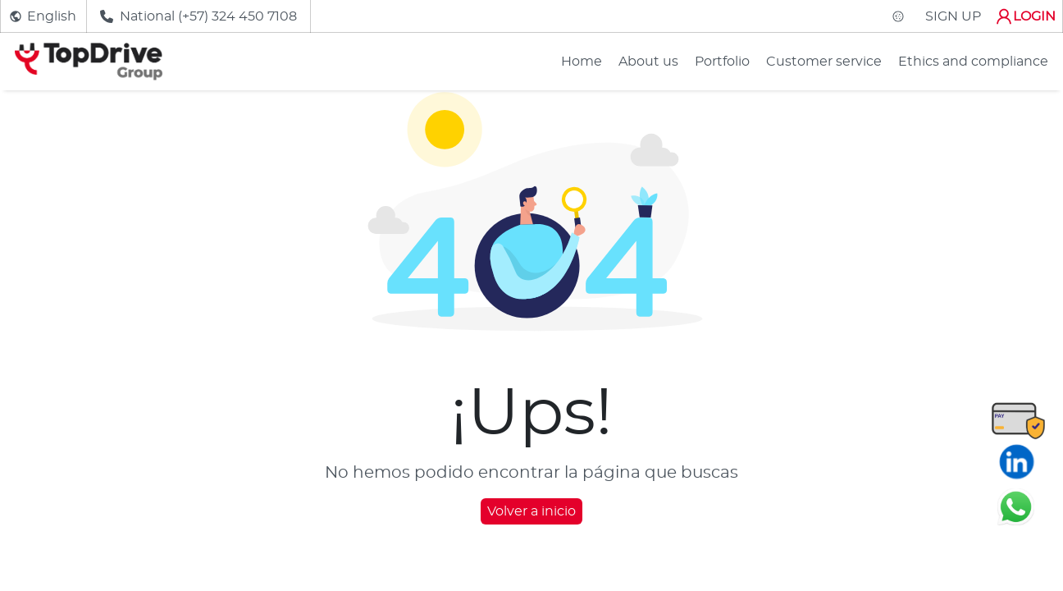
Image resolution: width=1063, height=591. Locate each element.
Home (581, 61)
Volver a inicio (531, 511)
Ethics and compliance (973, 61)
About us (648, 61)
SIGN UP (953, 16)
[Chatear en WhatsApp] (1015, 506)
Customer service (824, 61)
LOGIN (1025, 16)
